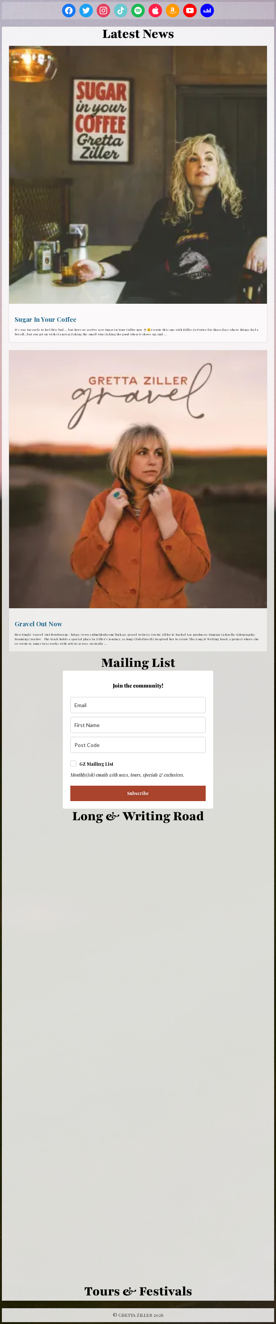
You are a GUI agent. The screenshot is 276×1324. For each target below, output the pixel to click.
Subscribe (138, 793)
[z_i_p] (138, 745)
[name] (138, 725)
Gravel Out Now (38, 624)
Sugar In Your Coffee (45, 319)
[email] (138, 705)
